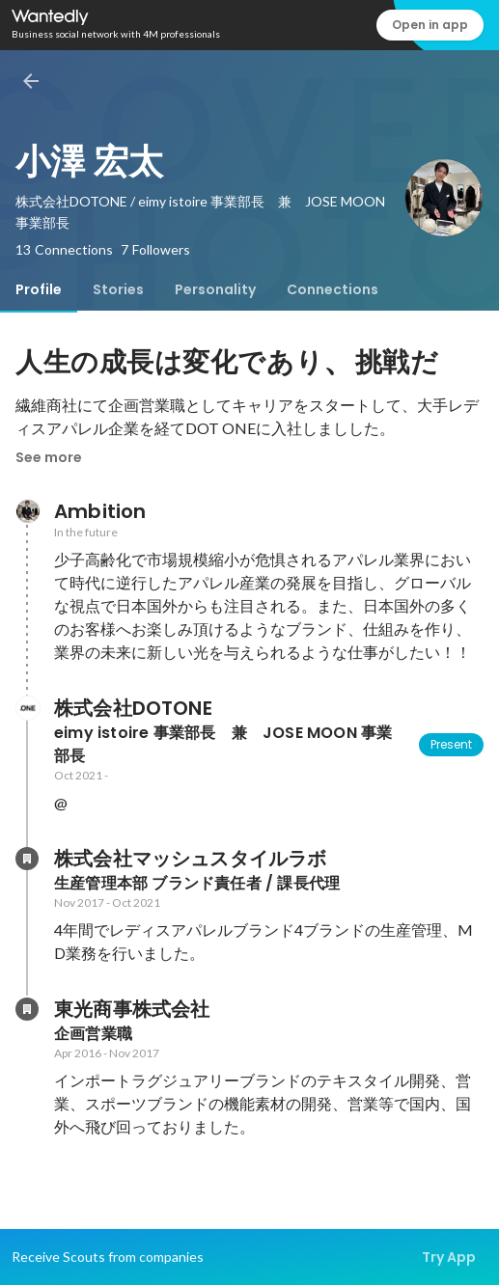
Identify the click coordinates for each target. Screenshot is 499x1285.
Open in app (430, 24)
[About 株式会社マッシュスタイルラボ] (27, 858)
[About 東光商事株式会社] (27, 1009)
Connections (332, 289)
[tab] (38, 289)
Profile (38, 289)
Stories (118, 289)
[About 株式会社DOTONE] (27, 708)
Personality (215, 289)
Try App (449, 1257)
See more (48, 457)
